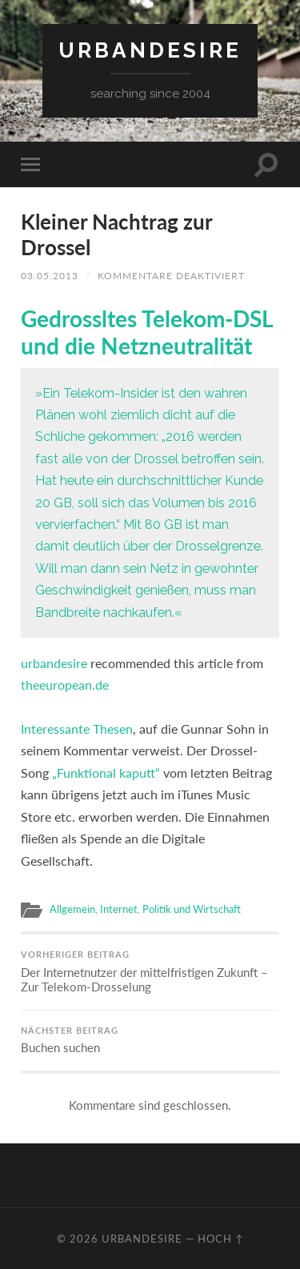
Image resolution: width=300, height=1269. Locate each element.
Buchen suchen (150, 1040)
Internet (119, 909)
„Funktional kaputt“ (106, 772)
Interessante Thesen (77, 728)
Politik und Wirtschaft (191, 909)
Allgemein (72, 909)
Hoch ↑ (221, 1238)
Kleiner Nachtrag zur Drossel (116, 234)
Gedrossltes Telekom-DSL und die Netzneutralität (147, 332)
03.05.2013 (49, 276)
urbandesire (150, 50)
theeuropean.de (65, 684)
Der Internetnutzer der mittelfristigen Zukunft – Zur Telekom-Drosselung (150, 972)
